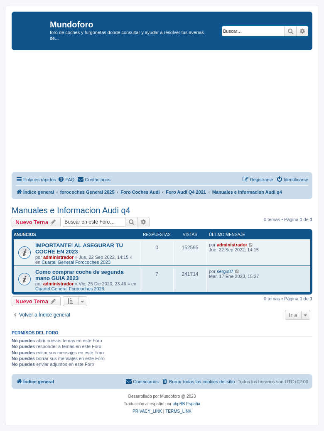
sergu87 (225, 271)
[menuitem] (66, 180)
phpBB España (186, 404)
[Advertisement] (168, 112)
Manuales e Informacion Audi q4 (71, 210)
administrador (58, 257)
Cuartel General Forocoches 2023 (76, 262)
